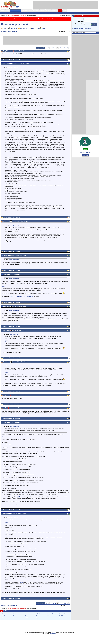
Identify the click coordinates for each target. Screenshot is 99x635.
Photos (26, 615)
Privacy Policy (51, 617)
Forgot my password (77, 28)
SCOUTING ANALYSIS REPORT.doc (22, 296)
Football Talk (45, 13)
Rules (71, 13)
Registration (39, 617)
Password (80, 21)
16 (60, 48)
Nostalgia (24, 13)
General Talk (52, 13)
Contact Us (61, 617)
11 (48, 48)
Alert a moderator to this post (11, 59)
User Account (16, 613)
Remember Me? (79, 24)
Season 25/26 (62, 613)
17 (62, 48)
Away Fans (30, 13)
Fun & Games (62, 615)
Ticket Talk (18, 13)
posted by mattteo (13, 67)
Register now (87, 28)
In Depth (38, 613)
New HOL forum (53, 18)
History (3, 617)
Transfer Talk (11, 13)
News (26, 613)
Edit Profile (14, 28)
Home (9, 15)
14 (55, 48)
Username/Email (79, 19)
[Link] (3, 286)
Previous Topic (5, 31)
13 (53, 48)
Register (5, 28)
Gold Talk (58, 13)
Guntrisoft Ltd (53, 633)
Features (38, 615)
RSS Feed (27, 617)
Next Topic (14, 31)
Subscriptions (65, 13)
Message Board (15, 15)
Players (49, 615)
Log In (43, 28)
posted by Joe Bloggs (14, 225)
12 (50, 48)
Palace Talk (4, 13)
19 (67, 48)
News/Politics (37, 13)
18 (65, 48)
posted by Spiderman (14, 426)
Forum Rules (35, 28)
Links (14, 617)
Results (4, 615)
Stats (14, 615)
